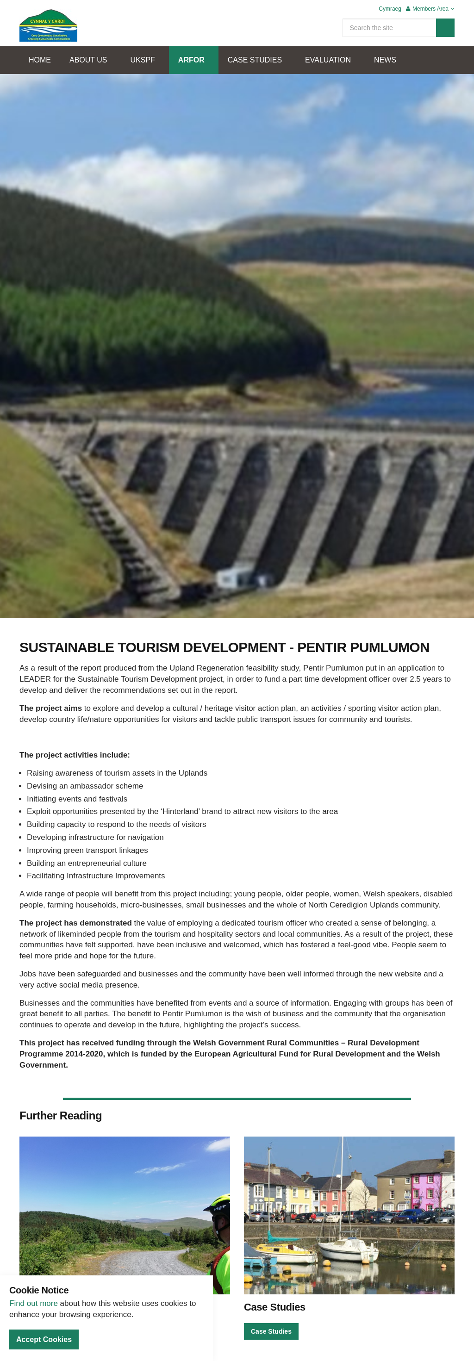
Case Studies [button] (271, 1331)
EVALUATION (328, 60)
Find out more (33, 1303)
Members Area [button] (430, 9)
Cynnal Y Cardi (48, 25)
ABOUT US (88, 60)
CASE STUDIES (255, 60)
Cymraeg (390, 9)
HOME (40, 60)
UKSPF (143, 60)
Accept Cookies (44, 1339)
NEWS (385, 60)
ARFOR (191, 60)
